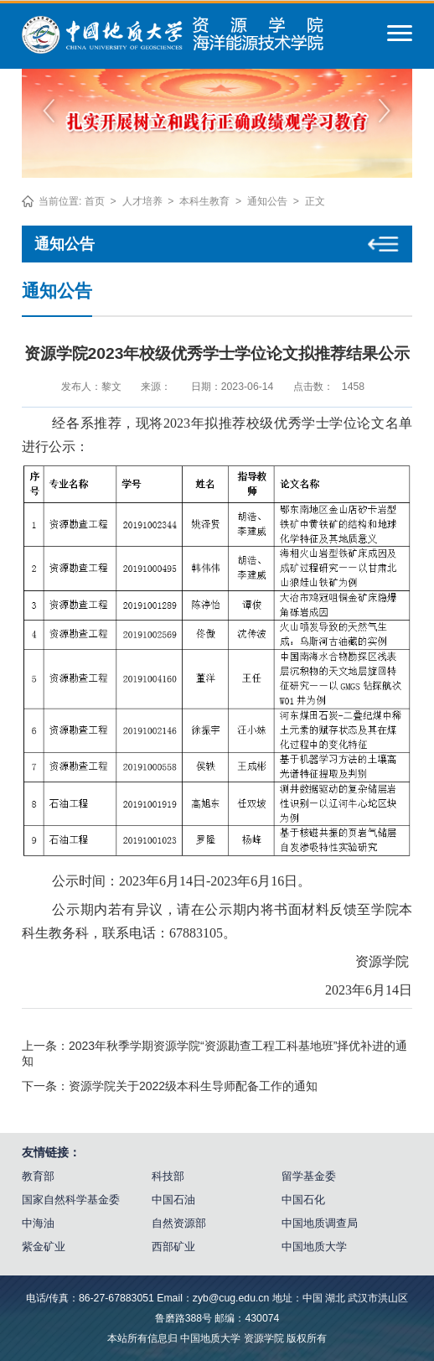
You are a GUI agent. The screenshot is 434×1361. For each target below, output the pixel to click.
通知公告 (267, 201)
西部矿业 (173, 1246)
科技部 (168, 1176)
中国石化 (303, 1199)
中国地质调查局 (320, 1223)
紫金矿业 (43, 1246)
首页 (95, 201)
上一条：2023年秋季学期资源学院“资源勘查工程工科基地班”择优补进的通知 (214, 1053)
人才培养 (142, 201)
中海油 (38, 1223)
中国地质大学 (314, 1246)
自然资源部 (179, 1223)
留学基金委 (309, 1176)
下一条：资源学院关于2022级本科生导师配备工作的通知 (170, 1086)
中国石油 (173, 1199)
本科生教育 (204, 201)
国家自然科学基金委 (71, 1199)
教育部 (38, 1176)
